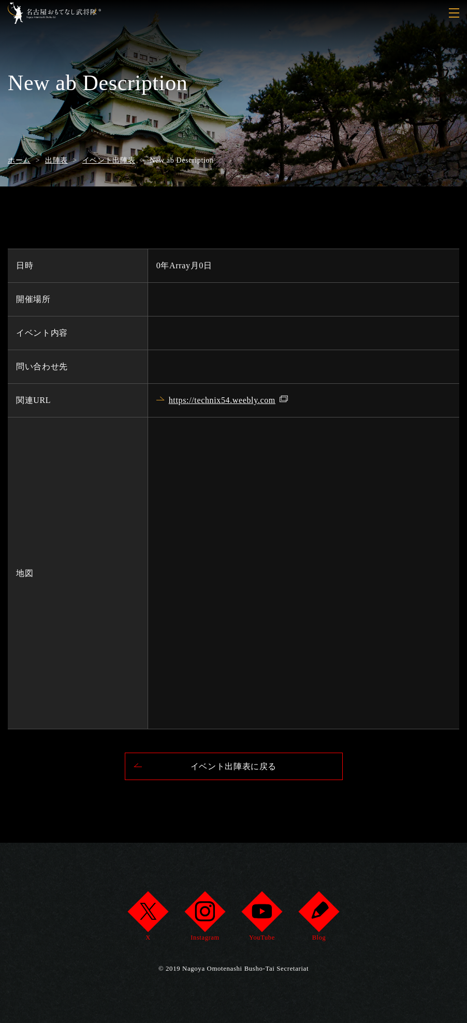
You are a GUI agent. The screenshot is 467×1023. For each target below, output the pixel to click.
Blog (318, 919)
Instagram (204, 919)
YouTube (261, 919)
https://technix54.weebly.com (222, 400)
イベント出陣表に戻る (233, 766)
